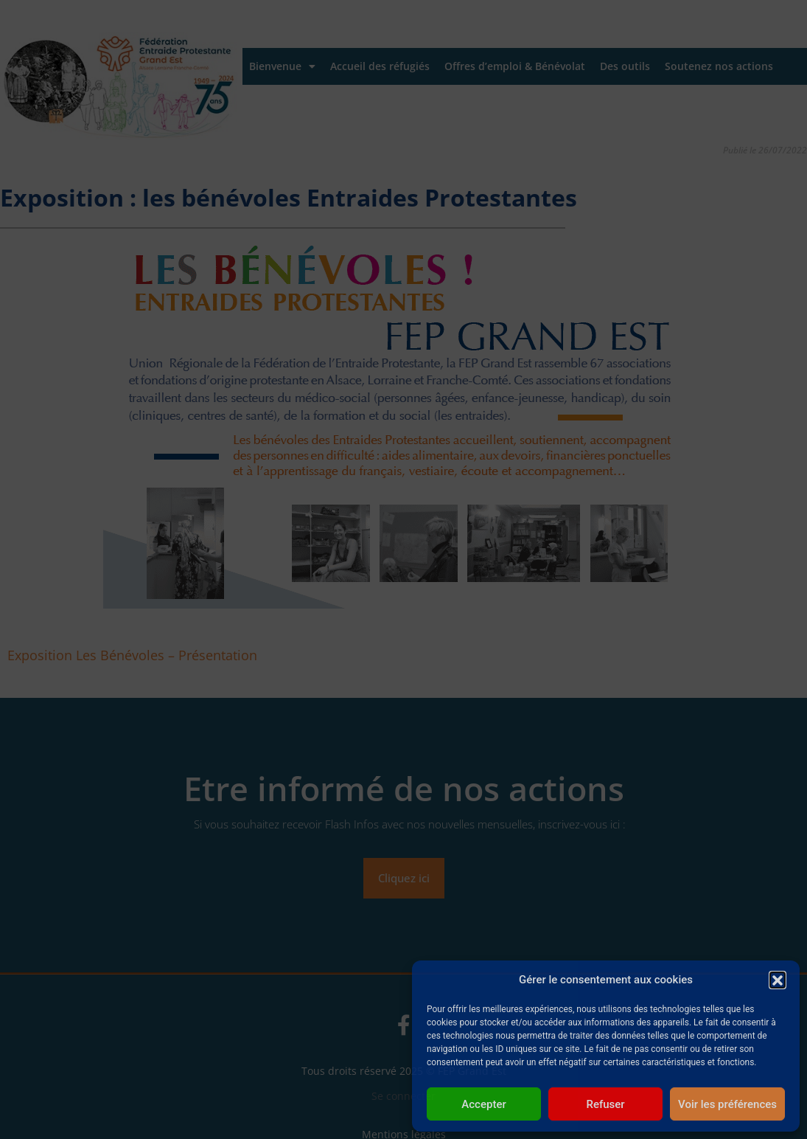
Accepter (483, 1104)
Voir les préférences (727, 1104)
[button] (777, 979)
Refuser (605, 1104)
